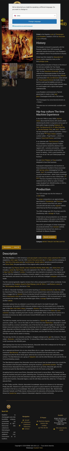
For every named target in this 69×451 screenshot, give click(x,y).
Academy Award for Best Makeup (24, 284)
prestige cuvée (43, 61)
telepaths (32, 357)
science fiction (42, 258)
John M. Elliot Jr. (41, 284)
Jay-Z (57, 129)
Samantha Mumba (35, 268)
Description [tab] (7, 247)
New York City (8, 272)
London (22, 272)
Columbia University (46, 290)
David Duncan (29, 262)
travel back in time (13, 296)
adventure (55, 258)
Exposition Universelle (51, 71)
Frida (28, 286)
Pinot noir (60, 201)
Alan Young (19, 270)
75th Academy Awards (12, 286)
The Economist (53, 141)
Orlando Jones (24, 268)
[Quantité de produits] (39, 237)
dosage (51, 213)
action (50, 258)
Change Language (34, 21)
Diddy (60, 127)
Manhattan (49, 323)
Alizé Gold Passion (48, 138)
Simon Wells (9, 264)
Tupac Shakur (51, 134)
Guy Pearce (15, 268)
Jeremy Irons (56, 268)
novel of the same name (35, 260)
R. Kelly (55, 127)
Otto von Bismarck (53, 78)
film (60, 258)
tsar (39, 39)
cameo (12, 270)
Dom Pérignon (46, 160)
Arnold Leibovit (39, 262)
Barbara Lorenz (55, 284)
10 (38, 178)
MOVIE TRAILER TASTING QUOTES (53, 241)
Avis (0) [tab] (16, 247)
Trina (50, 129)
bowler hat (13, 393)
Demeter (56, 227)
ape (50, 337)
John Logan (14, 260)
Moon (53, 310)
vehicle (10, 301)
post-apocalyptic (32, 258)
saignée (57, 206)
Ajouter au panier (49, 237)
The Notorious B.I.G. (46, 127)
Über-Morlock (14, 352)
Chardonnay (49, 201)
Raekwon (57, 125)
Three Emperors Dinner (46, 80)
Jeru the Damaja (43, 129)
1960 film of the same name (14, 262)
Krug (54, 160)
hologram (54, 276)
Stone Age (44, 320)
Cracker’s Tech (38, 448)
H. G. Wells (48, 260)
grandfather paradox (49, 364)
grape (41, 199)
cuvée (52, 34)
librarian (36, 308)
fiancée (20, 294)
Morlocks (11, 339)
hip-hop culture (44, 170)
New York (58, 290)
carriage (43, 298)
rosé (38, 196)
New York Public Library (17, 308)
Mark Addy (45, 268)
